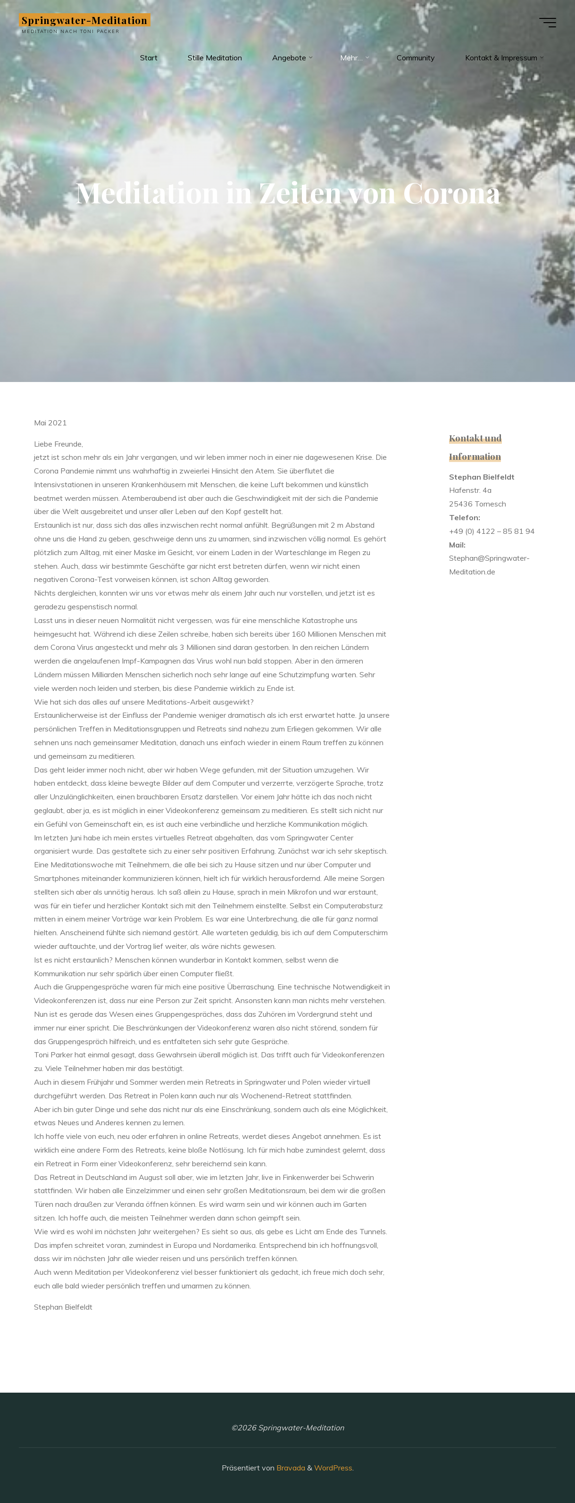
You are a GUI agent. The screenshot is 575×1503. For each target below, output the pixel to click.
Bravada (290, 1467)
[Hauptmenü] (547, 22)
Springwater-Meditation (85, 19)
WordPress (333, 1467)
